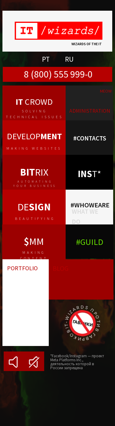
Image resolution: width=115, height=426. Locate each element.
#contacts (89, 138)
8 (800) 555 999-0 (58, 74)
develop (34, 136)
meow (106, 91)
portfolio (22, 268)
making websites (34, 148)
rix (34, 172)
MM (34, 241)
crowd (34, 101)
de (34, 207)
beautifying (35, 218)
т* (89, 174)
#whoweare (90, 205)
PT (46, 59)
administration (89, 110)
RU (69, 59)
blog (61, 268)
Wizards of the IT (86, 44)
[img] (89, 103)
